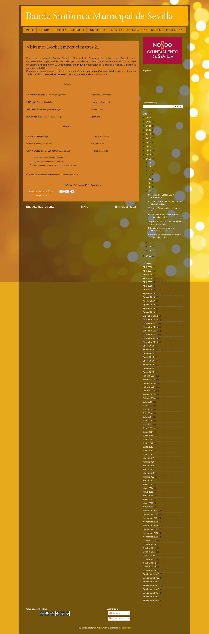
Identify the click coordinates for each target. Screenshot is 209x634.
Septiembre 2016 (151, 589)
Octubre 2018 (149, 563)
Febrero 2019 (149, 394)
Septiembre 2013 (151, 578)
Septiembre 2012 (151, 574)
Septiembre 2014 (151, 582)
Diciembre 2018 (150, 338)
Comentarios (116, 618)
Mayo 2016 (148, 495)
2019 (149, 134)
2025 (149, 122)
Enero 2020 (148, 372)
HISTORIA (60, 30)
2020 (149, 130)
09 (150, 174)
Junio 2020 (148, 454)
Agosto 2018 (149, 304)
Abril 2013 (147, 267)
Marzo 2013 (148, 458)
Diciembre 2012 (150, 316)
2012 (149, 256)
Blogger (127, 628)
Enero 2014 (148, 349)
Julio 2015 (148, 409)
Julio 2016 (148, 413)
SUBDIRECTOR (97, 30)
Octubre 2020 (149, 570)
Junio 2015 (148, 436)
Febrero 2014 (149, 376)
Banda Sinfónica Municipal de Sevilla (98, 16)
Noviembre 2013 (150, 514)
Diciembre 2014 (150, 323)
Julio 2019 (148, 421)
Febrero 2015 (149, 379)
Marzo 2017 (148, 473)
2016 (149, 146)
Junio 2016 (148, 439)
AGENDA (44, 30)
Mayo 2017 (148, 499)
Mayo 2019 (148, 507)
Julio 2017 (148, 417)
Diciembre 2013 (150, 319)
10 (150, 170)
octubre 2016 (149, 555)
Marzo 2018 (148, 477)
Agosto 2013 (149, 293)
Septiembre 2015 (151, 585)
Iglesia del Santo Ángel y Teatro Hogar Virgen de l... (163, 216)
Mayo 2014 (148, 488)
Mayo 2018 (148, 503)
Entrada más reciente (40, 206)
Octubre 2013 (149, 544)
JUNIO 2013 (148, 428)
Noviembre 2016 (150, 525)
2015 (149, 150)
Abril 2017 (147, 282)
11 (150, 166)
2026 (149, 117)
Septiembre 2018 (151, 597)
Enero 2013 (148, 346)
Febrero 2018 (149, 391)
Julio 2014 (148, 406)
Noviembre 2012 (150, 510)
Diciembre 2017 (150, 334)
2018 (149, 138)
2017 (149, 142)
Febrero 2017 (149, 387)
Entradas (114, 613)
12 (150, 162)
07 (150, 183)
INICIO (30, 30)
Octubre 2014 (149, 548)
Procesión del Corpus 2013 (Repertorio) (161, 196)
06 (150, 187)
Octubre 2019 (149, 566)
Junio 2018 (148, 447)
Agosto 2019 (149, 308)
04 (150, 242)
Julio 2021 (148, 424)
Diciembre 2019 (150, 342)
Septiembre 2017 (151, 593)
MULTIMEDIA (174, 30)
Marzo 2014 (148, 462)
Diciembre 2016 (150, 331)
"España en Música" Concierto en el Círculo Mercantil (165, 222)
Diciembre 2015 (150, 327)
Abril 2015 (147, 274)
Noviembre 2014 (150, 518)
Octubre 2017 (149, 559)
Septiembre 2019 (151, 600)
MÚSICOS (117, 30)
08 (150, 179)
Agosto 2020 (149, 312)
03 (150, 246)
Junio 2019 (148, 450)
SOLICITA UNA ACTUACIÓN (144, 30)
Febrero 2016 (149, 383)
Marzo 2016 (148, 469)
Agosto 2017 (149, 301)
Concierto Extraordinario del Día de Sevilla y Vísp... (164, 202)
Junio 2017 (148, 443)
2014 (149, 154)
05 (150, 191)
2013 (149, 159)
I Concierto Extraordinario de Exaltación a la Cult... (161, 229)
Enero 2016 (148, 357)
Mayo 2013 (41, 195)
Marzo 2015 (148, 465)
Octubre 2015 (149, 552)
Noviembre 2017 (150, 529)
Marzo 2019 (148, 480)
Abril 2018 (147, 286)
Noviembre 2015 (150, 522)
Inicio (84, 206)
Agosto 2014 (149, 297)
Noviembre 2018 (150, 533)
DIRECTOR (77, 30)
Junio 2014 (148, 432)
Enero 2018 (148, 364)
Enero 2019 (148, 368)
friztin (99, 628)
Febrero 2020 (149, 398)
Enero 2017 (148, 361)
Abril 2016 (147, 278)
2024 (149, 126)
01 (150, 250)
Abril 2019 (147, 289)
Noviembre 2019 (150, 537)
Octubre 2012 (149, 540)
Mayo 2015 (148, 492)
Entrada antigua (125, 206)
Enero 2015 (148, 353)
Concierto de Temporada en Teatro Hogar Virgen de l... (164, 236)
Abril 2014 (147, 271)
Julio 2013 (148, 402)
